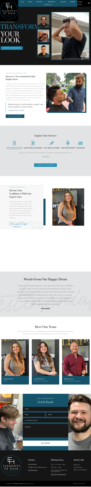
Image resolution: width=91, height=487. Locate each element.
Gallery (63, 1)
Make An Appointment (58, 474)
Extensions (80, 148)
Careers (72, 1)
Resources (52, 2)
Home (22, 1)
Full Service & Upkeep (52, 148)
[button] (12, 48)
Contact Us (47, 4)
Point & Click (82, 483)
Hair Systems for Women (33, 148)
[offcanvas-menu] (88, 3)
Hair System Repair (68, 148)
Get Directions (32, 470)
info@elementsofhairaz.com (37, 467)
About (30, 1)
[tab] (14, 144)
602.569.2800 (32, 464)
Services (39, 2)
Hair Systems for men (14, 148)
